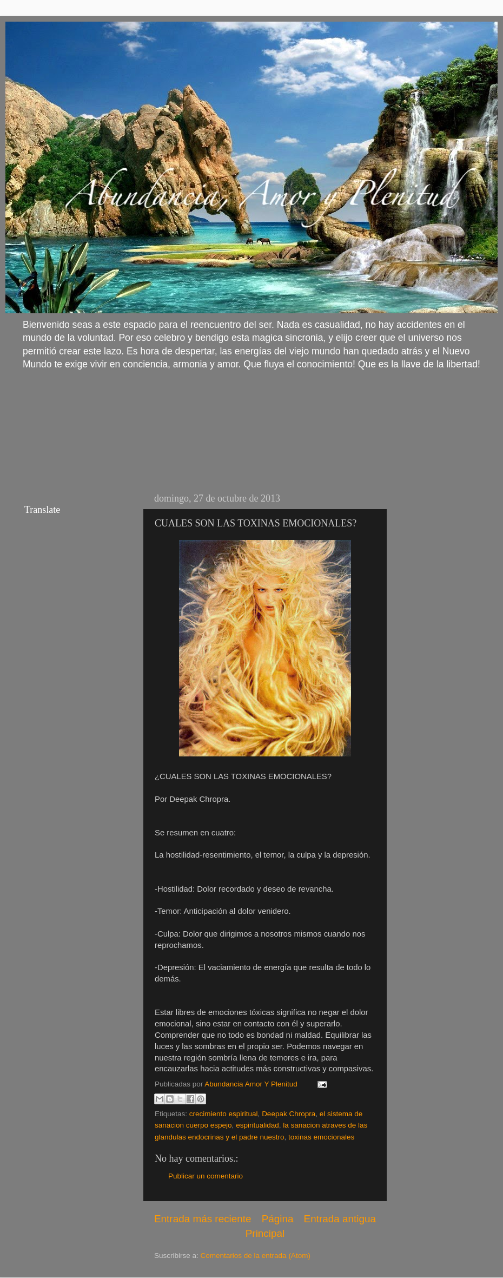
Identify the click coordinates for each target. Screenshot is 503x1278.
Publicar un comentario (205, 1176)
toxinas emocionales (321, 1137)
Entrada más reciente (203, 1218)
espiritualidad (257, 1125)
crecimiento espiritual (223, 1114)
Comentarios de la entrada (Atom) (255, 1255)
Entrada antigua (340, 1218)
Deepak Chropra (288, 1114)
